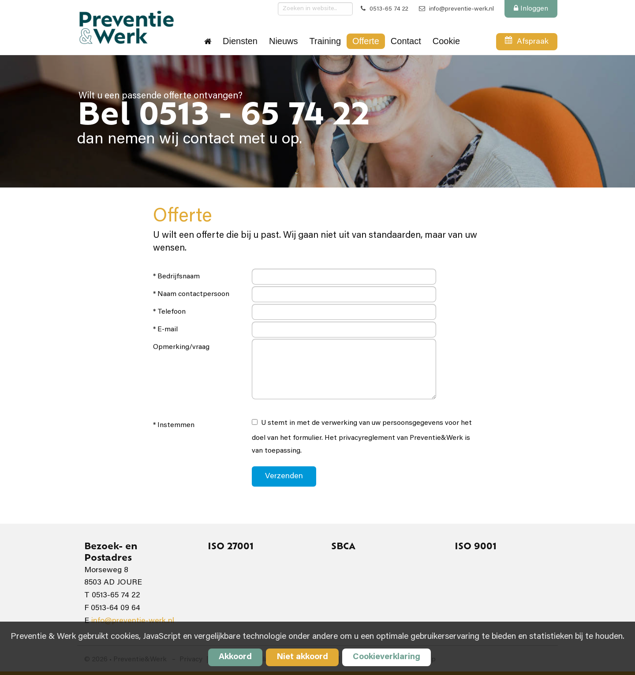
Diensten (240, 41)
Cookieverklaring (386, 657)
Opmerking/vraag (181, 347)
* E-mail (165, 329)
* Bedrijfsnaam (176, 276)
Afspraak (526, 43)
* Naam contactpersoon (191, 294)
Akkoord (235, 657)
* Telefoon (169, 311)
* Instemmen (173, 425)
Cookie (446, 41)
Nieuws (283, 41)
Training (325, 41)
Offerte (365, 41)
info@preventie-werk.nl (456, 9)
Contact (406, 41)
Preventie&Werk (126, 27)
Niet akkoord (302, 657)
